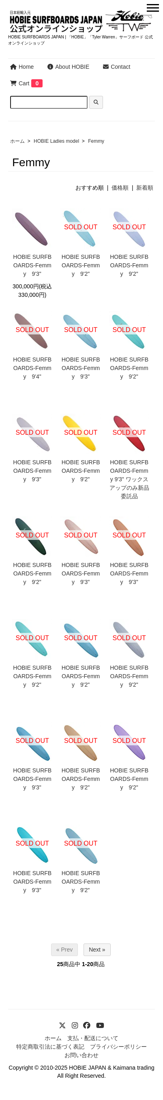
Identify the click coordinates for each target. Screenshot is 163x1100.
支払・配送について (92, 1038)
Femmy (96, 141)
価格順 (120, 187)
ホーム (17, 141)
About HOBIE (68, 66)
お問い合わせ (81, 1055)
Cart (19, 83)
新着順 (144, 187)
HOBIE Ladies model (56, 141)
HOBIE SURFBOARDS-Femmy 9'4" (32, 368)
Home (22, 66)
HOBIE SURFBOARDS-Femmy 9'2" (81, 265)
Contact (116, 66)
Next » (97, 949)
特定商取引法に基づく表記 (50, 1046)
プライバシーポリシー (118, 1046)
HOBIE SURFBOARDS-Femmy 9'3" (32, 265)
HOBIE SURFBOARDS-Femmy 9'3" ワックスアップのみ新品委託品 (129, 479)
